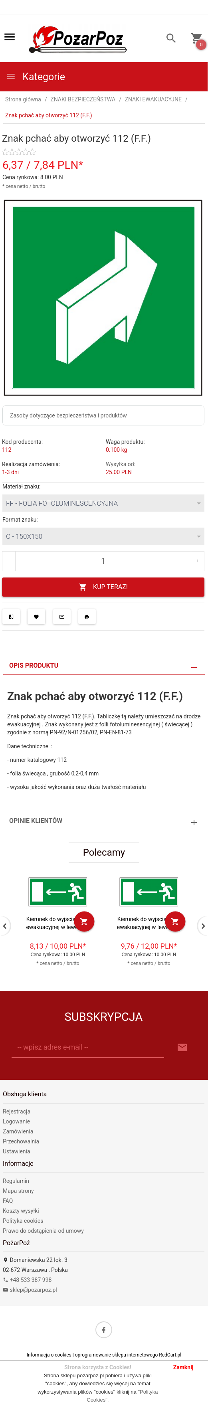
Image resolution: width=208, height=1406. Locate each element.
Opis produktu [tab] (33, 665)
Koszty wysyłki (21, 1211)
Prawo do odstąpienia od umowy (43, 1231)
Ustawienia (16, 1151)
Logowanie (16, 1121)
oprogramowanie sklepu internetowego (116, 1355)
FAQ (8, 1201)
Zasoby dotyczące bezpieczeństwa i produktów (68, 415)
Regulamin (16, 1181)
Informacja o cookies (49, 1355)
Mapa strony (18, 1191)
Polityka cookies (23, 1221)
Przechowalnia (21, 1141)
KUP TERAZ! (103, 587)
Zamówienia (18, 1131)
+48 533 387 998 (27, 1280)
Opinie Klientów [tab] (35, 821)
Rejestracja (16, 1111)
